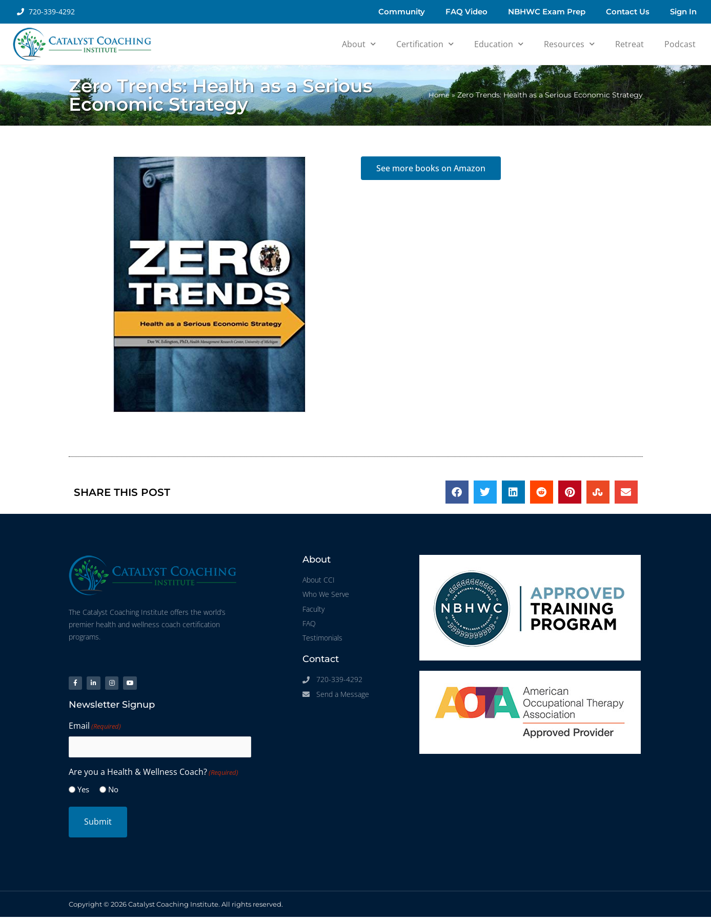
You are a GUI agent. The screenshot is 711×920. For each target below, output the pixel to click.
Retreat (629, 44)
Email (95, 730)
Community (401, 11)
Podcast (680, 44)
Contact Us (627, 11)
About (359, 44)
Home (439, 95)
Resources (569, 44)
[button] (457, 492)
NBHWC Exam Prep (546, 11)
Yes (83, 793)
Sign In (683, 11)
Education (498, 44)
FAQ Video (466, 11)
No (113, 793)
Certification (425, 44)
